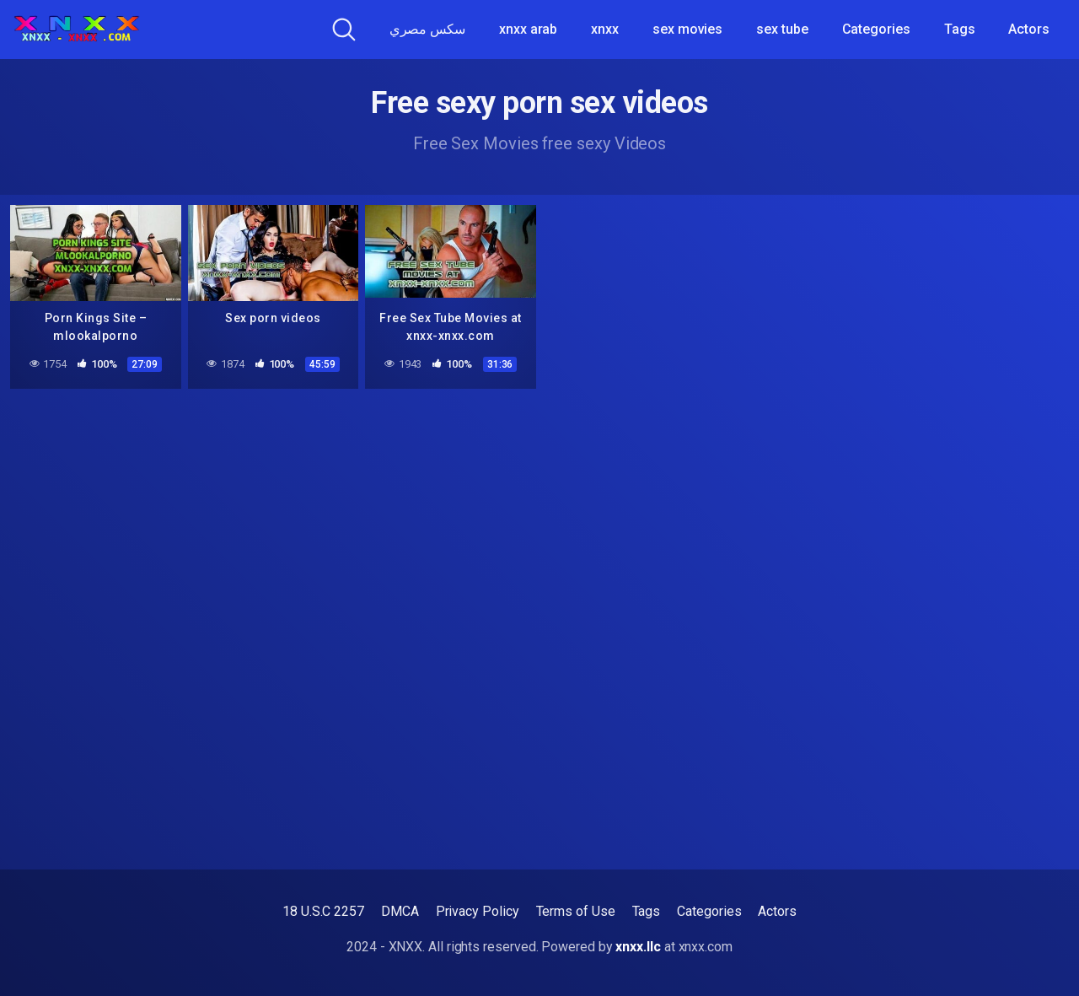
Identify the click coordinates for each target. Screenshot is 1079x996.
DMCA (400, 911)
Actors (1028, 29)
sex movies (687, 29)
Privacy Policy (477, 911)
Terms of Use (575, 911)
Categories (876, 29)
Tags (959, 29)
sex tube (782, 29)
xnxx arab (528, 29)
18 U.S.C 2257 (323, 911)
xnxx (605, 29)
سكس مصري (427, 29)
